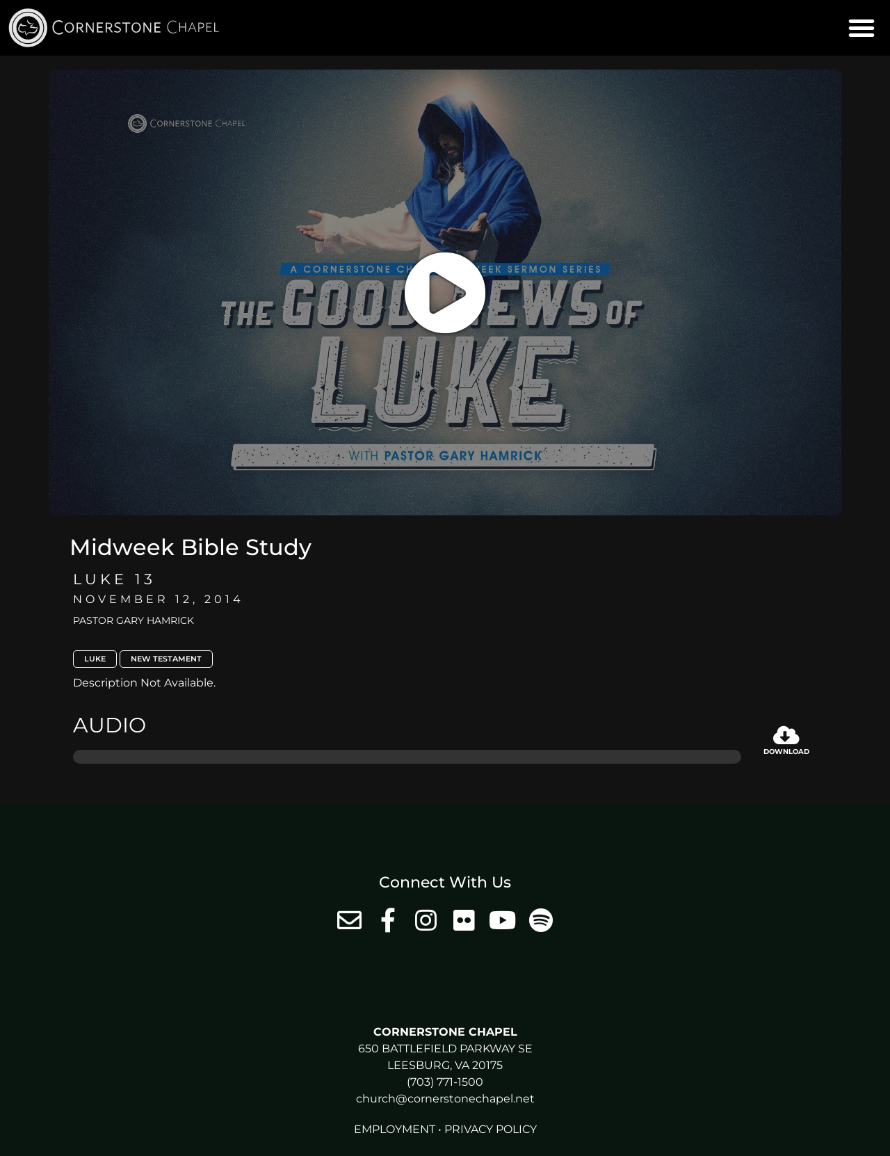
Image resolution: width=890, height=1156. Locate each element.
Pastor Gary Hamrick (133, 620)
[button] (861, 28)
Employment (394, 1129)
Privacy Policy (490, 1129)
